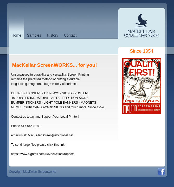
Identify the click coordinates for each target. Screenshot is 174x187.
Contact (70, 35)
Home (16, 35)
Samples (34, 35)
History (52, 35)
